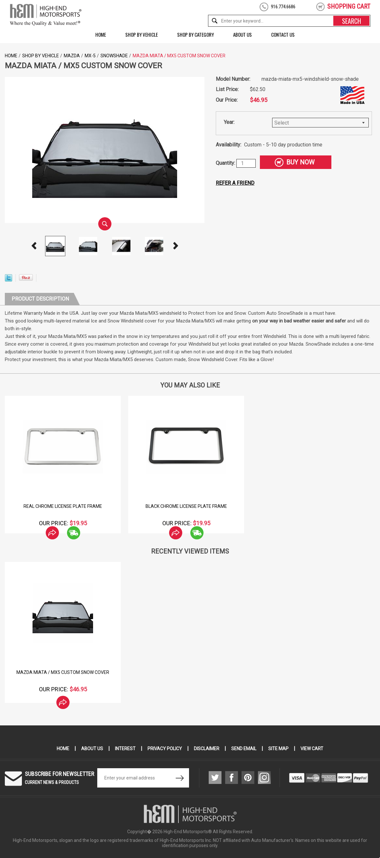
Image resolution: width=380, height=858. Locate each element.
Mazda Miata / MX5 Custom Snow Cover (62, 672)
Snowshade (114, 55)
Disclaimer (206, 748)
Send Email (243, 748)
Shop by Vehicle (141, 34)
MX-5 (90, 55)
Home (100, 34)
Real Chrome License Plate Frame (63, 506)
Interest (125, 748)
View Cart (311, 748)
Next (175, 246)
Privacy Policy (164, 748)
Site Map (278, 748)
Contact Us (283, 34)
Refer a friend (235, 183)
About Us (242, 34)
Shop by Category (195, 34)
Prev (34, 246)
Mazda (72, 55)
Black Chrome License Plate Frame (186, 506)
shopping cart (348, 6)
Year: (229, 122)
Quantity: (226, 163)
